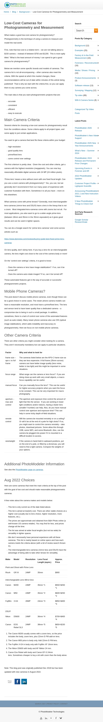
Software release (82, 90)
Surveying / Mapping (83, 95)
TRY (80, 4)
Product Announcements (85, 83)
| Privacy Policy (52, 705)
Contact (74, 4)
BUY (29, 10)
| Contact (63, 705)
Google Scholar (81, 224)
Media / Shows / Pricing (85, 75)
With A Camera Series (84, 105)
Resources (62, 4)
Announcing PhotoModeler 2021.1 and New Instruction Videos (86, 198)
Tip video (79, 100)
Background (13, 696)
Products (50, 4)
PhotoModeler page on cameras (29, 474)
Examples (79, 55)
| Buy (44, 705)
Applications (38, 4)
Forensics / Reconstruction (86, 68)
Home (29, 4)
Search (35, 9)
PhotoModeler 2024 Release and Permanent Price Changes (85, 165)
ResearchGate (81, 227)
